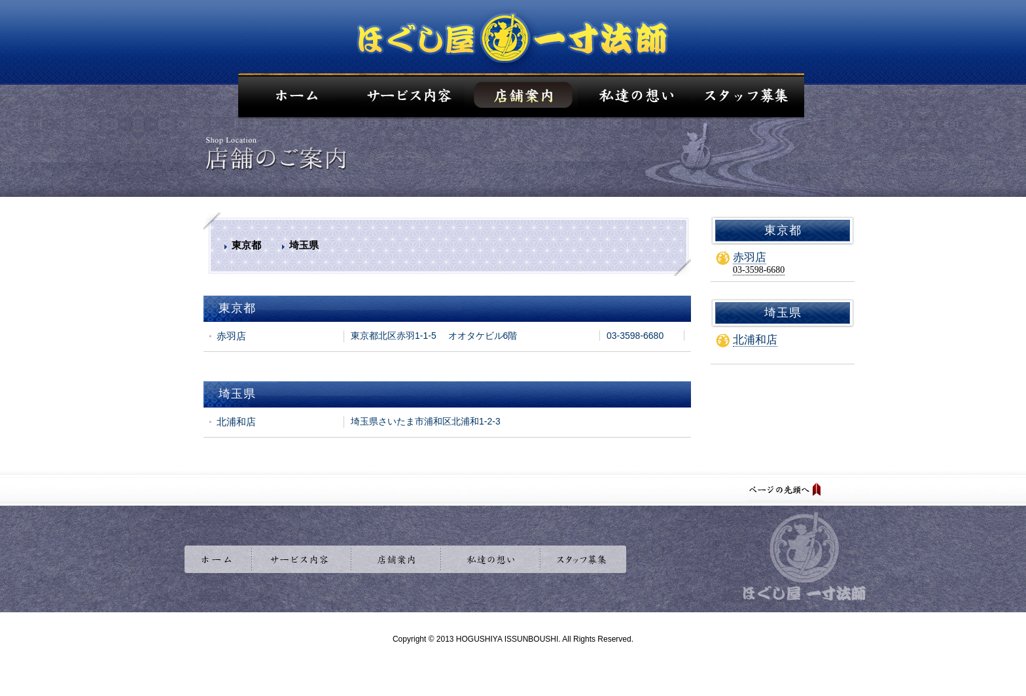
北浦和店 (755, 340)
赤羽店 (749, 257)
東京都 (246, 245)
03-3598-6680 (759, 270)
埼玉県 (304, 245)
